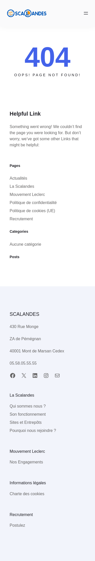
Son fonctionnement (28, 414)
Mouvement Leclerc (27, 194)
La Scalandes (22, 186)
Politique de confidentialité (33, 202)
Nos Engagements (26, 462)
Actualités (18, 178)
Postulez (17, 525)
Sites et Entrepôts (26, 422)
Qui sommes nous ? (28, 406)
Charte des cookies (27, 494)
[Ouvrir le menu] (86, 13)
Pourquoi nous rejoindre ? (33, 430)
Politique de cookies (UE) (32, 211)
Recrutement (21, 219)
